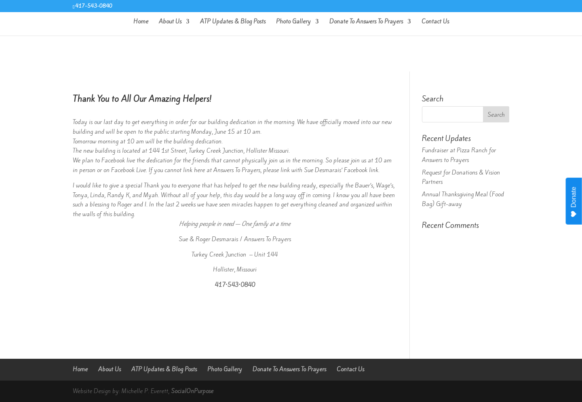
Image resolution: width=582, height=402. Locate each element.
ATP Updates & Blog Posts (233, 22)
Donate (574, 202)
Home (140, 22)
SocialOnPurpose (192, 391)
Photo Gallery (293, 22)
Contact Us (435, 22)
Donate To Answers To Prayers (366, 22)
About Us (170, 22)
